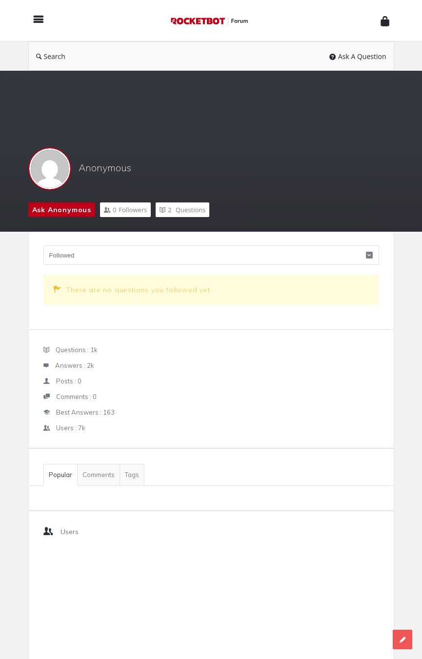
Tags (132, 475)
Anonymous (105, 167)
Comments (98, 475)
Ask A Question (357, 56)
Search (50, 56)
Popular (60, 475)
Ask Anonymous (61, 209)
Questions (182, 209)
